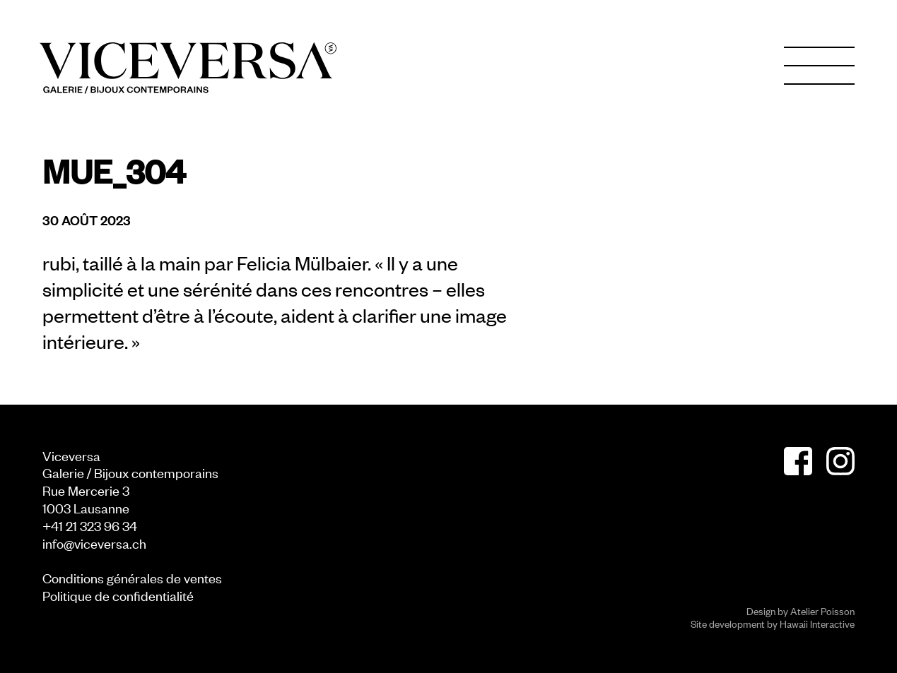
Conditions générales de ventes (132, 577)
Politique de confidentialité (118, 595)
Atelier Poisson (822, 610)
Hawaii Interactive (817, 623)
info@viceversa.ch (94, 543)
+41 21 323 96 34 (89, 525)
